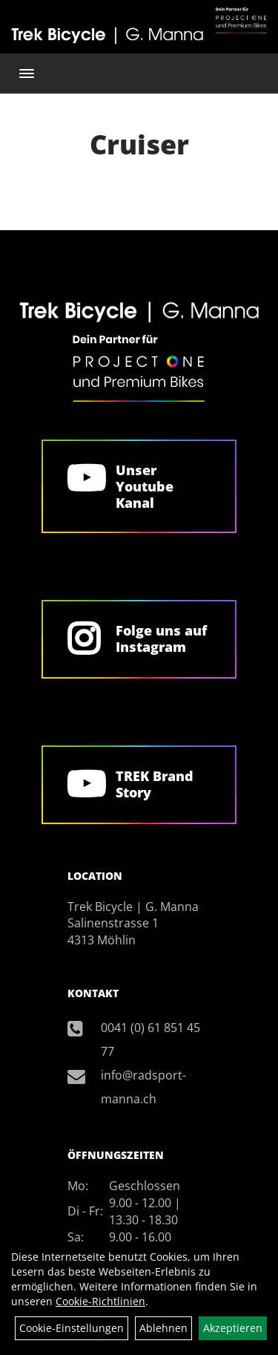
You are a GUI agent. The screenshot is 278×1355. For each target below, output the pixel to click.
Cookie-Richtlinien (100, 1301)
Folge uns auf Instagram (161, 638)
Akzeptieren (232, 1328)
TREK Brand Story (154, 784)
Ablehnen (163, 1328)
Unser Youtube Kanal (144, 486)
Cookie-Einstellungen (71, 1328)
